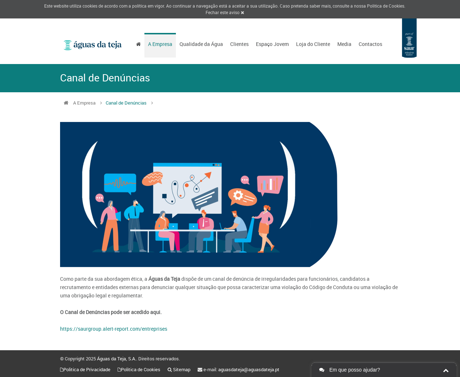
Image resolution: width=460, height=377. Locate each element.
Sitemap (181, 369)
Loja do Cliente (313, 44)
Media (344, 44)
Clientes (239, 44)
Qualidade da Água (201, 44)
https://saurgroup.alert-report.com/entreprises (113, 328)
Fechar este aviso (225, 12)
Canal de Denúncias (126, 102)
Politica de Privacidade (86, 369)
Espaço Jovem (272, 44)
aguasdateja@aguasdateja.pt (248, 369)
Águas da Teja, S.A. (116, 358)
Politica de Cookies (385, 6)
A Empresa (160, 44)
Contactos (370, 44)
